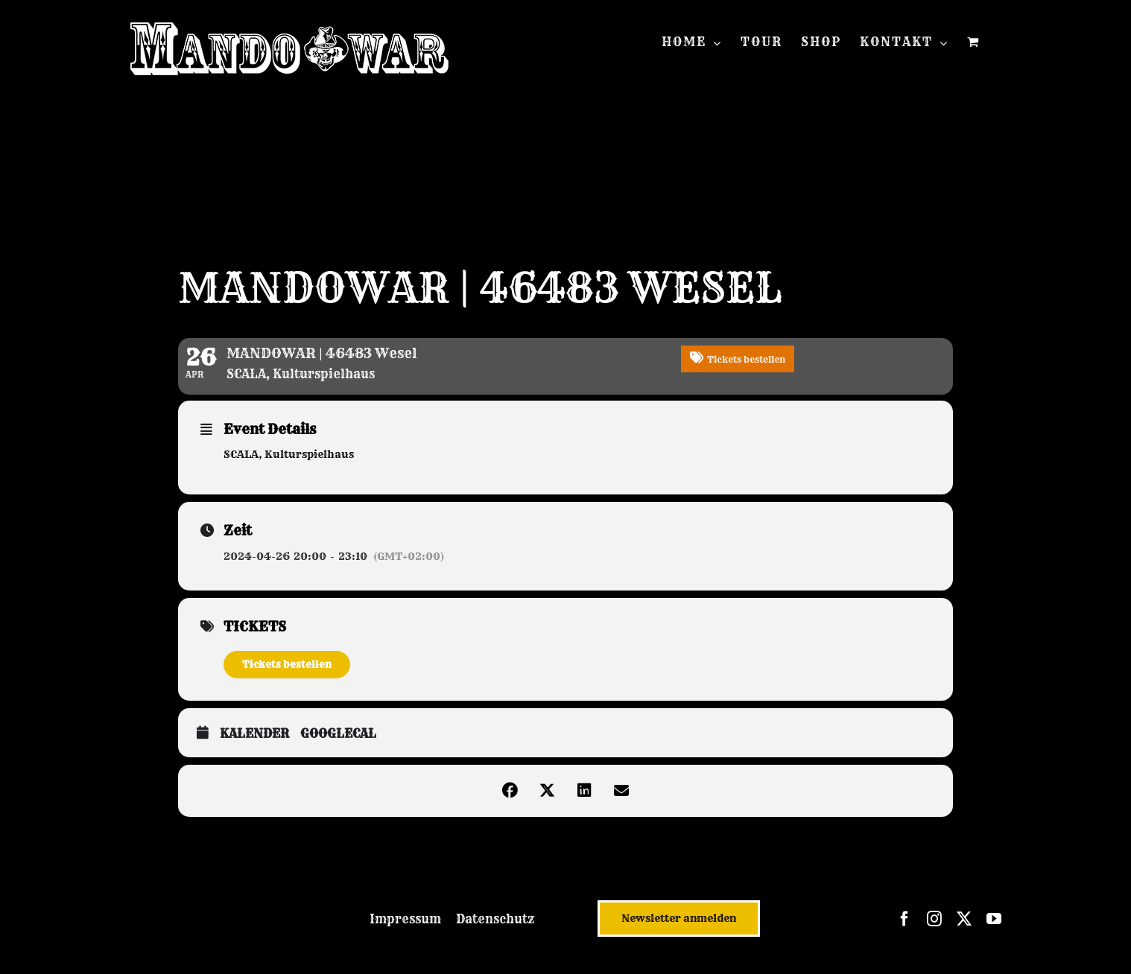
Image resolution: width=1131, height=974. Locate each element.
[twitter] (964, 918)
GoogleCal (338, 734)
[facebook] (904, 918)
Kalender (254, 734)
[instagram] (934, 918)
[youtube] (993, 918)
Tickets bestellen (287, 664)
